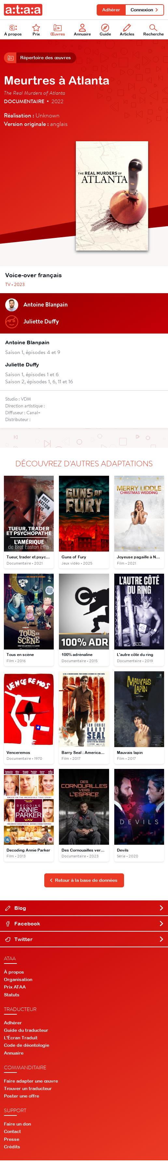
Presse (11, 1140)
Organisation (18, 981)
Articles (127, 30)
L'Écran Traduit (20, 1039)
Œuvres (57, 30)
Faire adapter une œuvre (31, 1082)
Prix (36, 30)
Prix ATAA (15, 988)
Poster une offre (21, 1097)
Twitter (84, 941)
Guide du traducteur (26, 1031)
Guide (105, 30)
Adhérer (110, 9)
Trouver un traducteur (28, 1090)
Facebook (84, 925)
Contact (12, 1133)
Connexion (144, 9)
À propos (14, 973)
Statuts (12, 996)
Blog (84, 909)
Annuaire (82, 30)
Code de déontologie (26, 1046)
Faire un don (17, 1125)
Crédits (12, 1148)
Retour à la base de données (83, 881)
